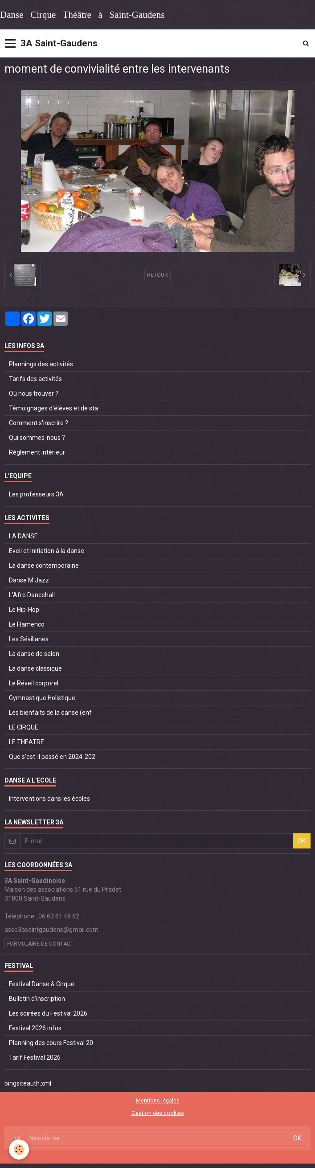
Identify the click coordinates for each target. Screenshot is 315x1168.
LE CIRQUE (23, 727)
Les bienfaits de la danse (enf (50, 712)
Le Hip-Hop (24, 609)
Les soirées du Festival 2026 (48, 1013)
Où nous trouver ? (33, 393)
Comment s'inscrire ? (38, 422)
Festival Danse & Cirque (41, 984)
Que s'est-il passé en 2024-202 (52, 756)
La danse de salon (34, 653)
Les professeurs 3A (36, 494)
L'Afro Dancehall (32, 594)
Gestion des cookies (157, 1113)
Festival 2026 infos (35, 1028)
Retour (157, 275)
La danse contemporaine (44, 565)
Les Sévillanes (29, 639)
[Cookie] (19, 1149)
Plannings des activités (41, 364)
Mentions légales (158, 1100)
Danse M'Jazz (29, 580)
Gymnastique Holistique (42, 697)
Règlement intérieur (37, 452)
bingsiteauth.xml (27, 1083)
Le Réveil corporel (33, 683)
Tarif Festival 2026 (35, 1057)
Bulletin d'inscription (37, 998)
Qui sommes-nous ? (37, 437)
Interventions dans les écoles (49, 798)
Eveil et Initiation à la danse (46, 550)
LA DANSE (23, 536)
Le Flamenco (27, 624)
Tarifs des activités (35, 378)
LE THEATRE (26, 742)
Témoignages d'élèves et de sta (53, 408)
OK (302, 840)
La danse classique (35, 668)
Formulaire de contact (40, 944)
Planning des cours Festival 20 (51, 1042)
